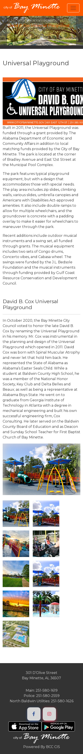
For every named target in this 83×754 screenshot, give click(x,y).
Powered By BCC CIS (41, 747)
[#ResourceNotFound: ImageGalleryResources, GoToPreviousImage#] (3, 30)
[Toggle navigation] (73, 8)
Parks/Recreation (45, 20)
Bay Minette (14, 20)
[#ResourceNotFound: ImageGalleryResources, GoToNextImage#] (79, 30)
